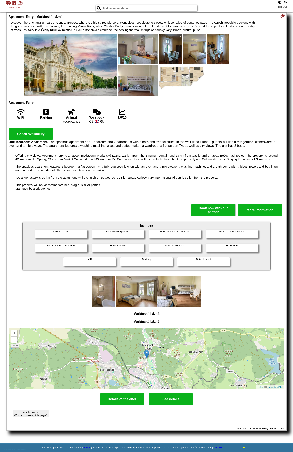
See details (170, 399)
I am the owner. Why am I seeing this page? (31, 414)
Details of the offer (122, 399)
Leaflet (260, 387)
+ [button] (14, 333)
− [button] (14, 340)
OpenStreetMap (275, 387)
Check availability (31, 134)
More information (260, 210)
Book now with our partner (213, 210)
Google (87, 447)
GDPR (219, 447)
